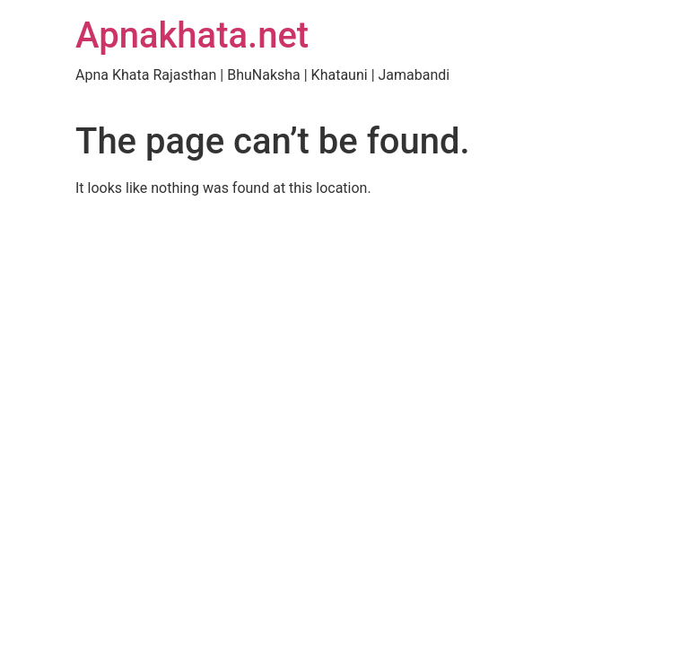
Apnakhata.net (192, 35)
